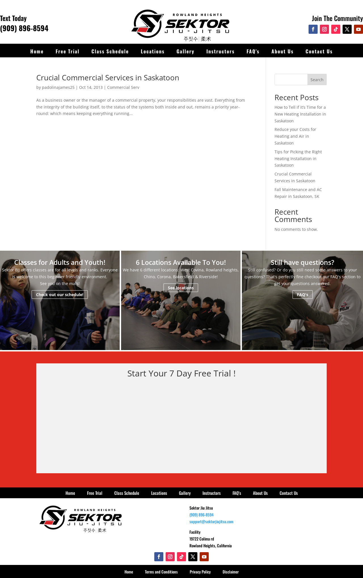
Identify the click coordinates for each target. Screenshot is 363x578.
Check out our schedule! (59, 294)
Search (317, 79)
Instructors (220, 51)
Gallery (185, 51)
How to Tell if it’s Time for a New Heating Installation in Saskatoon (300, 113)
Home (37, 51)
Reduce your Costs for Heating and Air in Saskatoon (295, 136)
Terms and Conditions (161, 572)
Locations (152, 51)
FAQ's (302, 294)
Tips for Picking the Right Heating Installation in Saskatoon (298, 158)
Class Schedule (110, 51)
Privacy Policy (200, 572)
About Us (282, 51)
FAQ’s (252, 51)
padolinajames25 (58, 87)
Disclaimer (231, 572)
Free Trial (67, 51)
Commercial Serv (123, 87)
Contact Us (319, 51)
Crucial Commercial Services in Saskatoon (107, 77)
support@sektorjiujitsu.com (211, 521)
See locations (181, 287)
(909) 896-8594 (24, 27)
